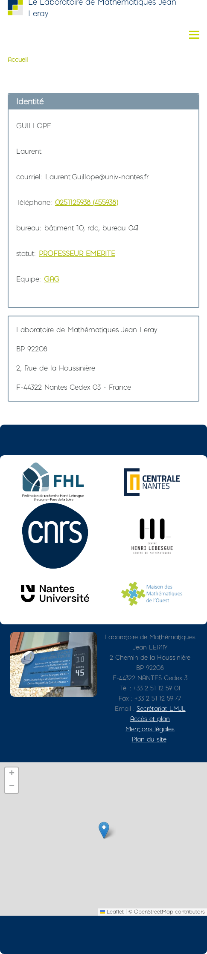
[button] (104, 830)
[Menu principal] (194, 34)
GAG (51, 279)
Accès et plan (150, 719)
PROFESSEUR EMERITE (77, 253)
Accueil (18, 59)
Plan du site (149, 739)
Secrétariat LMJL (161, 708)
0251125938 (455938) (86, 202)
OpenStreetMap (153, 911)
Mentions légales (150, 729)
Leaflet (112, 911)
